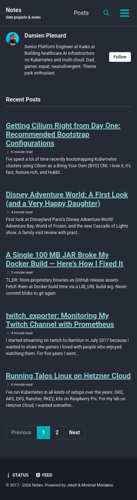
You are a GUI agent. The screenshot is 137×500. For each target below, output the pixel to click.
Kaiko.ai (87, 46)
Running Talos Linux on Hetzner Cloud (68, 375)
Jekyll (72, 485)
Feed (43, 475)
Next (74, 432)
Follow (120, 57)
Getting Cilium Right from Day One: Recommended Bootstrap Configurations (63, 134)
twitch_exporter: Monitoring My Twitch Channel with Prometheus (60, 320)
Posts (81, 12)
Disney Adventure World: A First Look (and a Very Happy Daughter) (67, 199)
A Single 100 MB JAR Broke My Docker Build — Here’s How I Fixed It (64, 259)
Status (17, 475)
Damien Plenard (45, 35)
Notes (23, 13)
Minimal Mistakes (97, 485)
